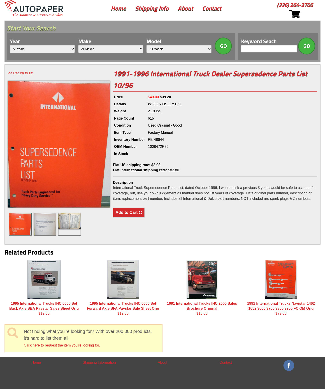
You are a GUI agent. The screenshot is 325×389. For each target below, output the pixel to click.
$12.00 (44, 288)
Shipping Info (152, 8)
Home (118, 8)
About (185, 8)
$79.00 (281, 288)
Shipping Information (99, 362)
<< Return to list (20, 73)
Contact (211, 8)
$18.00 (202, 288)
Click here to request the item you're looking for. (62, 345)
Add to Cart (129, 212)
